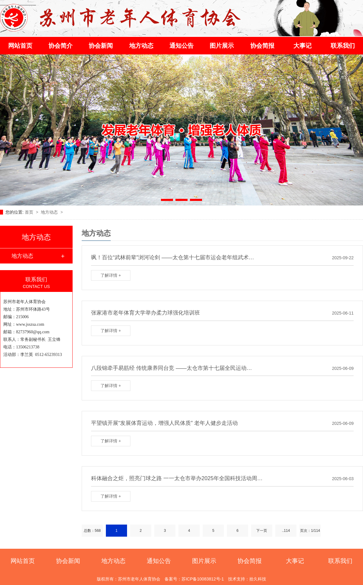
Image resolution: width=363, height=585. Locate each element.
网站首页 (20, 45)
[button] (167, 200)
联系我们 (343, 45)
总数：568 (92, 530)
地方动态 (141, 45)
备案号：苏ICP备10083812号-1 (194, 579)
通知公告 (181, 45)
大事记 (302, 45)
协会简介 (60, 45)
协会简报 (262, 45)
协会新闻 (101, 45)
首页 (29, 212)
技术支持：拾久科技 (247, 579)
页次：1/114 (310, 530)
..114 (286, 530)
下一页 (261, 530)
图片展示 (222, 45)
